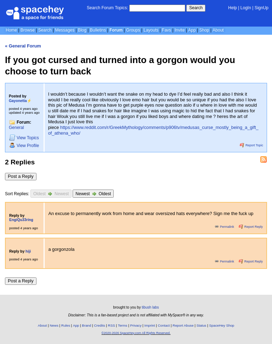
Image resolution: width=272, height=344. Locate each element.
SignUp (261, 7)
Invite (180, 30)
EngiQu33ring (21, 220)
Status (201, 325)
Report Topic (251, 145)
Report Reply (251, 227)
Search (196, 7)
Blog (82, 30)
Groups (133, 30)
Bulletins (98, 30)
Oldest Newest (51, 194)
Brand (86, 325)
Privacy (135, 325)
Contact (164, 325)
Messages (64, 30)
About (217, 30)
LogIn (245, 7)
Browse (28, 30)
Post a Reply (21, 176)
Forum (116, 30)
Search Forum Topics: (107, 7)
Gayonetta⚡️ (20, 101)
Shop (204, 30)
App (192, 30)
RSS (111, 325)
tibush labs (150, 307)
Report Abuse (182, 325)
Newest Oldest (93, 194)
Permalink (225, 227)
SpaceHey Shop (221, 325)
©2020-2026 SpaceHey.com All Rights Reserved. (135, 333)
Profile (24, 145)
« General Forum (23, 46)
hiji (28, 251)
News (54, 325)
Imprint (149, 325)
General (16, 127)
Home (11, 30)
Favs (166, 30)
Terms (123, 325)
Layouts (150, 30)
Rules (65, 325)
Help (232, 7)
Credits (99, 325)
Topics (24, 138)
